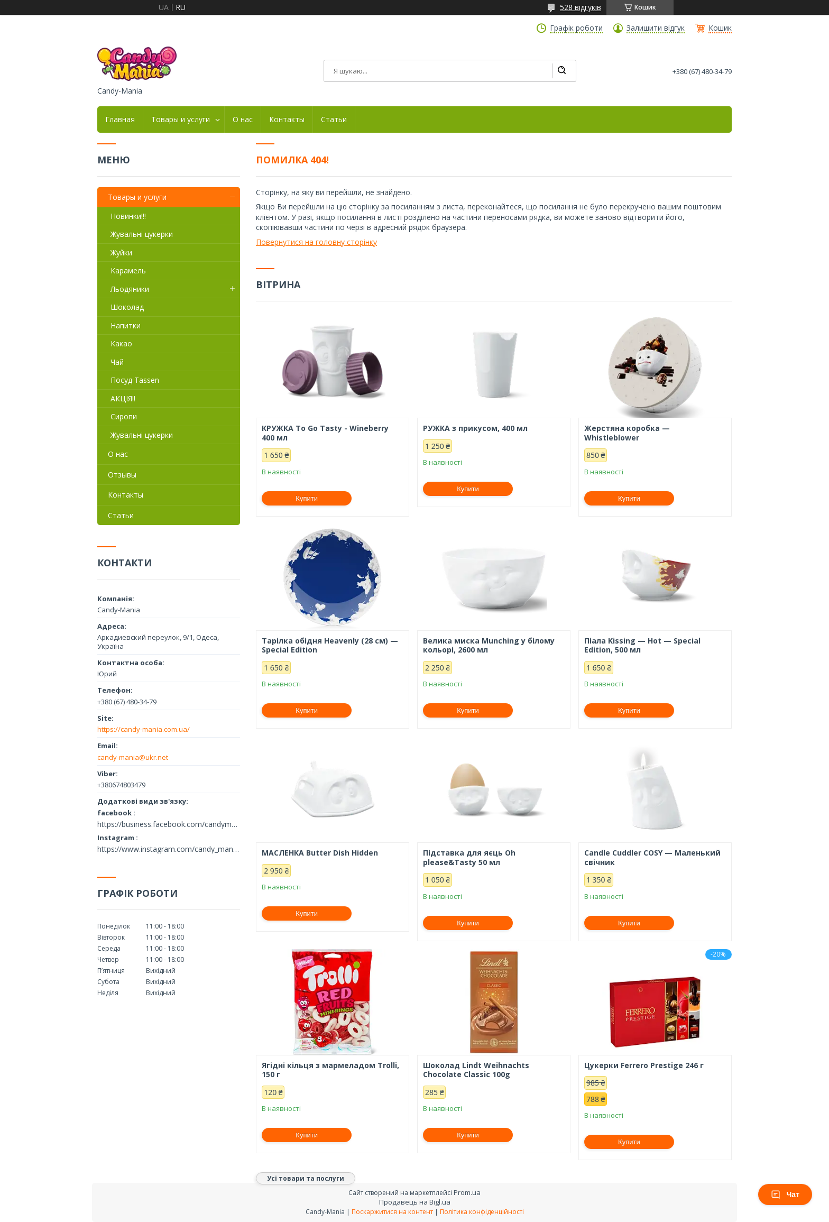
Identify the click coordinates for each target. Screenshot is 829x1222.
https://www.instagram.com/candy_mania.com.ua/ (168, 849)
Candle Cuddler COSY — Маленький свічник (652, 857)
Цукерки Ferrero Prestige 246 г (644, 1065)
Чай (117, 362)
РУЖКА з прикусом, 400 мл (475, 428)
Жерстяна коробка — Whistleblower (627, 433)
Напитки (125, 325)
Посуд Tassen (134, 380)
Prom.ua (467, 1192)
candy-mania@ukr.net (132, 757)
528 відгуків (580, 7)
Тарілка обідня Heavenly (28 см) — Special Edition (330, 645)
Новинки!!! (128, 216)
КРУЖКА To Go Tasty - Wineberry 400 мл (325, 433)
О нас (243, 119)
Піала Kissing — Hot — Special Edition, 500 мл (642, 645)
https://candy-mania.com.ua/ (143, 729)
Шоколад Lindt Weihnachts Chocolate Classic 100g (476, 1070)
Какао (121, 343)
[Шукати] (561, 70)
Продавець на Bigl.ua (414, 1202)
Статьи (334, 119)
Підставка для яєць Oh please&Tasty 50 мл (469, 857)
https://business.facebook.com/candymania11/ (168, 824)
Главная (120, 119)
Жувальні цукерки (141, 234)
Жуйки (121, 252)
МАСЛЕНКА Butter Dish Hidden (320, 853)
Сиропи (123, 416)
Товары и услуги (180, 119)
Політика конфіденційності (482, 1211)
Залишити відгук (656, 28)
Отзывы (122, 475)
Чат (785, 1194)
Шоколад (127, 307)
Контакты (287, 119)
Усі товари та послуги (305, 1178)
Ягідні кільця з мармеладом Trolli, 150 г (330, 1070)
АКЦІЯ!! (122, 398)
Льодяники (129, 289)
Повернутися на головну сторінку (316, 242)
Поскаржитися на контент (392, 1211)
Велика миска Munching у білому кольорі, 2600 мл (489, 645)
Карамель (128, 270)
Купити (307, 498)
